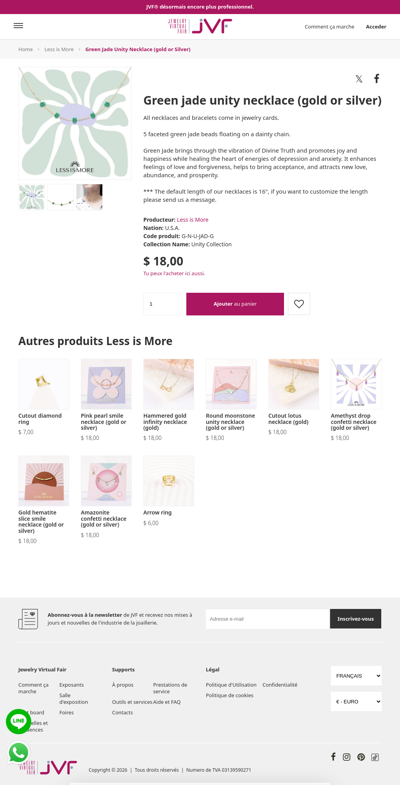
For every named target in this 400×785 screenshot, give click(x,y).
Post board (31, 712)
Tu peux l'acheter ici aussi (173, 273)
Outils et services (132, 701)
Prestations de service (170, 688)
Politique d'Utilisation (231, 684)
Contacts (122, 712)
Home (25, 49)
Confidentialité (279, 684)
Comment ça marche (329, 26)
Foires (66, 712)
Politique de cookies (230, 695)
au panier (235, 303)
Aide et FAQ (166, 701)
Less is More (59, 49)
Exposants (71, 684)
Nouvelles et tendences (33, 726)
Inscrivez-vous (356, 618)
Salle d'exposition (73, 698)
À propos (123, 684)
